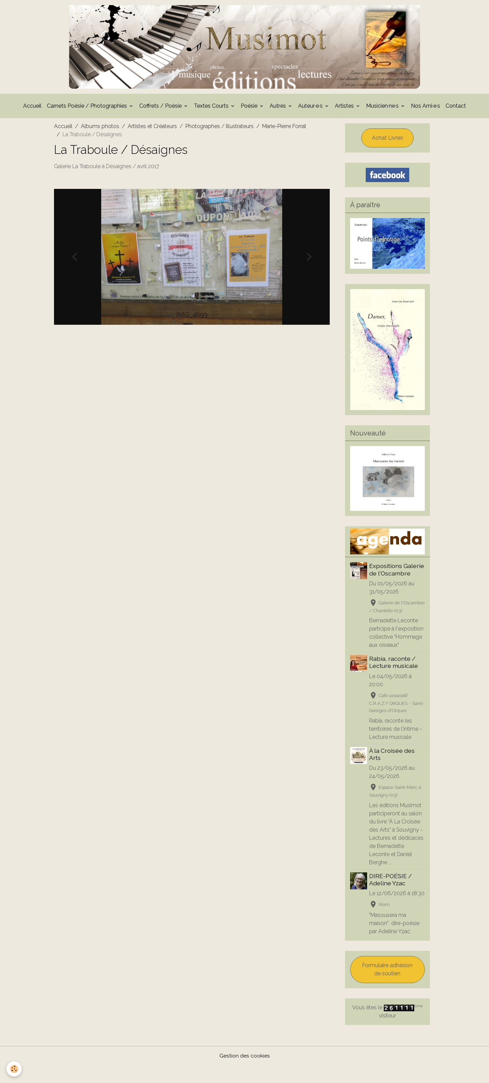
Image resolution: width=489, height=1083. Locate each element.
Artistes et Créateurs (152, 128)
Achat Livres (387, 140)
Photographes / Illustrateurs (219, 128)
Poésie (250, 108)
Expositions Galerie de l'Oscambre (397, 572)
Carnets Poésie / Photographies (87, 108)
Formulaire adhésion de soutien (387, 987)
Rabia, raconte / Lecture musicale (394, 671)
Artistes (345, 108)
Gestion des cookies (244, 1073)
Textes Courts (212, 108)
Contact (456, 108)
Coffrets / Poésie (161, 108)
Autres (278, 108)
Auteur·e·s (311, 108)
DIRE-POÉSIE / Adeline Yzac (391, 889)
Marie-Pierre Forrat (284, 128)
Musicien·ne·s (383, 108)
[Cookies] (14, 1069)
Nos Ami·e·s (425, 108)
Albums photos (100, 128)
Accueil (32, 108)
